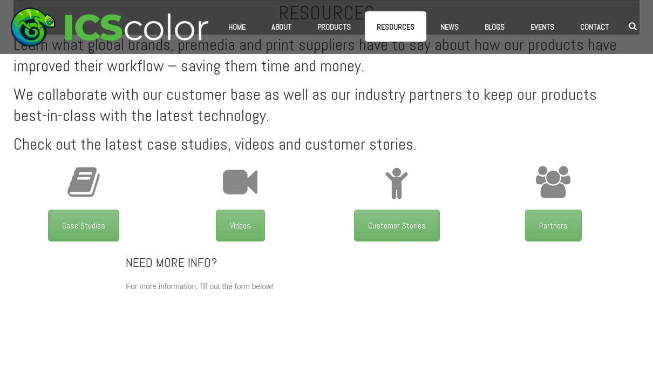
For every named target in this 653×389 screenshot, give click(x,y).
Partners (553, 225)
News (449, 27)
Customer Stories (397, 225)
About (281, 27)
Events (542, 27)
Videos (240, 225)
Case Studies (83, 225)
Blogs (495, 27)
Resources (395, 27)
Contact (594, 27)
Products (334, 27)
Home (237, 27)
